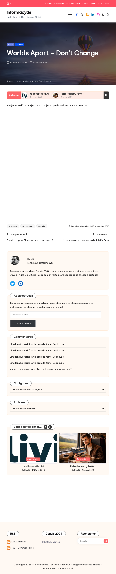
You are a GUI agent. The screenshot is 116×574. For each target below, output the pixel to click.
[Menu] (70, 15)
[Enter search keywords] (93, 541)
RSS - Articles (16, 541)
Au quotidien (33, 459)
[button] (45, 427)
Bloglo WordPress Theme (86, 564)
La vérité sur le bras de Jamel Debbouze (42, 344)
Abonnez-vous (23, 323)
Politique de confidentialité (58, 568)
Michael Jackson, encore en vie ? (54, 369)
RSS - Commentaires (20, 547)
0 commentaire (38, 62)
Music (10, 44)
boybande (13, 226)
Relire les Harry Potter (72, 93)
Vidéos (20, 44)
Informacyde (19, 12)
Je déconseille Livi (39, 93)
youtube (41, 226)
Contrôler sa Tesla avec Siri (33, 466)
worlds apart (27, 226)
